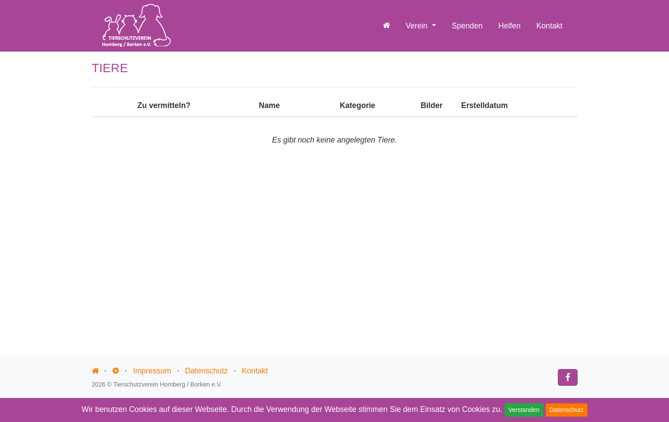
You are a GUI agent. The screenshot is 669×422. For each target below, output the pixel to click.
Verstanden (523, 409)
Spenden (467, 25)
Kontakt (549, 25)
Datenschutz (567, 409)
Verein (418, 25)
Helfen (509, 25)
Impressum (152, 370)
